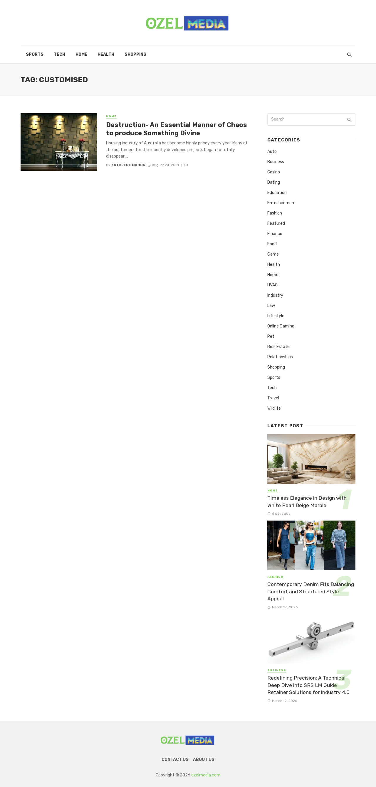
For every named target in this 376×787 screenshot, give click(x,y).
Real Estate (278, 346)
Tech (59, 54)
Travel (273, 398)
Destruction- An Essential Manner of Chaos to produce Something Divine (176, 129)
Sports (34, 54)
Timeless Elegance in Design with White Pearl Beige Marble (307, 501)
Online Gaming (280, 326)
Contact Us (175, 759)
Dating (273, 182)
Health (106, 54)
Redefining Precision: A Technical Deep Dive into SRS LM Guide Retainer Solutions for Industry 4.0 (308, 685)
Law (271, 305)
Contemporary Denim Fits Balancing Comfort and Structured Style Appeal (310, 591)
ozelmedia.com (205, 775)
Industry (275, 295)
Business (275, 161)
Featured (276, 223)
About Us (203, 759)
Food (272, 243)
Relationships (280, 356)
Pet (270, 336)
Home (81, 54)
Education (277, 192)
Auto (272, 151)
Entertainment (281, 202)
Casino (273, 172)
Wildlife (274, 408)
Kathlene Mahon (128, 165)
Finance (274, 233)
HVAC (272, 285)
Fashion (274, 213)
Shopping (135, 54)
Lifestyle (275, 315)
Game (273, 254)
